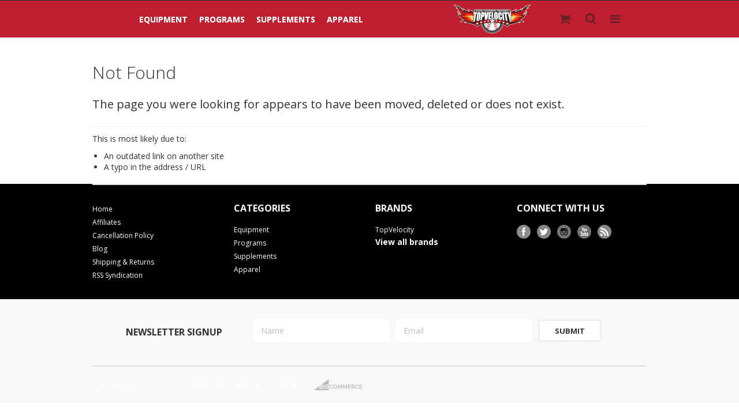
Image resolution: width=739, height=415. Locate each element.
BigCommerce (341, 385)
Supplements (285, 19)
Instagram (564, 232)
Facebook (524, 232)
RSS (605, 232)
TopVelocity (394, 230)
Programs (222, 19)
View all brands (406, 241)
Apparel (345, 19)
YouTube (584, 232)
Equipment (163, 19)
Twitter (544, 232)
